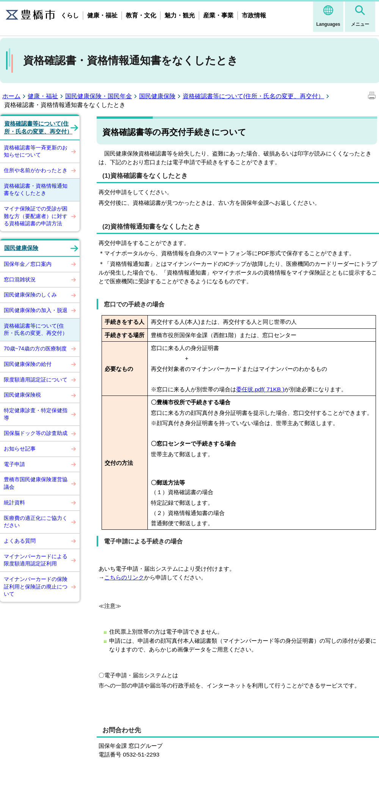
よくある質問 (20, 541)
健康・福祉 (102, 15)
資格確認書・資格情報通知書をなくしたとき (35, 189)
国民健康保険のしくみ (30, 295)
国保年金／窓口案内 (28, 264)
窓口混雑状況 (20, 279)
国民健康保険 (157, 96)
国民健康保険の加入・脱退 (35, 310)
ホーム (11, 96)
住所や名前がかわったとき (35, 170)
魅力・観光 (179, 15)
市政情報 (254, 15)
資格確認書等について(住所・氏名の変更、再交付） (253, 96)
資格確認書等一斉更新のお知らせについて (35, 151)
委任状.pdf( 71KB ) (260, 389)
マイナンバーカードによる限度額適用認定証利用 (35, 560)
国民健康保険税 (22, 395)
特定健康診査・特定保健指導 (35, 414)
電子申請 (14, 464)
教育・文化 (141, 15)
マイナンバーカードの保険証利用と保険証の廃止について (35, 586)
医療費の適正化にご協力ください (35, 522)
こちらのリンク (124, 577)
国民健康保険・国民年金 (98, 96)
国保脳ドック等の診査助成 (35, 433)
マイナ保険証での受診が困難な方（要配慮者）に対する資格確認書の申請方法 (35, 216)
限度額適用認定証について (35, 380)
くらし (70, 15)
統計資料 (14, 502)
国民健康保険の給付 (28, 364)
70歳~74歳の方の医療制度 (35, 348)
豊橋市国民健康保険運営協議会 (35, 483)
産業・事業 (218, 15)
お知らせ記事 (20, 449)
